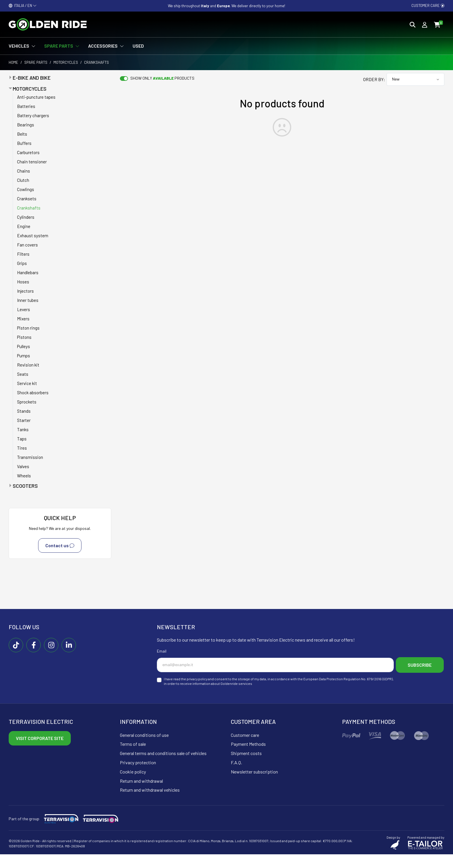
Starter (24, 420)
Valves (23, 466)
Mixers (23, 318)
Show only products (162, 78)
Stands (24, 411)
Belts (22, 134)
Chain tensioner (32, 161)
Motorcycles (65, 62)
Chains (23, 170)
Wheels (24, 475)
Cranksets (26, 198)
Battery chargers (33, 115)
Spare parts (35, 62)
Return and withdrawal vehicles (150, 803)
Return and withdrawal (141, 793)
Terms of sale (133, 757)
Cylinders (25, 217)
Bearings (25, 124)
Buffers (24, 143)
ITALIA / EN (23, 5)
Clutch (23, 180)
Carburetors (28, 152)
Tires (22, 448)
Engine (23, 226)
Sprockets (26, 401)
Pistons (24, 337)
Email (161, 651)
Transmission (30, 457)
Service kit (27, 383)
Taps (22, 438)
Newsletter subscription (254, 784)
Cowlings (25, 189)
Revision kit (28, 364)
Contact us (59, 545)
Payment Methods (248, 757)
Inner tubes (27, 300)
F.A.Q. (236, 775)
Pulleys (23, 346)
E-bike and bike (32, 77)
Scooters (25, 486)
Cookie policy (133, 784)
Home (13, 62)
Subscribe (186, 678)
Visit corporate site (40, 751)
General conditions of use (144, 747)
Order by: (374, 79)
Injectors (25, 291)
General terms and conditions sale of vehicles (163, 766)
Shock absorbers (33, 392)
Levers (23, 309)
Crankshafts (28, 207)
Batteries (26, 106)
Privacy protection (138, 775)
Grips (22, 263)
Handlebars (27, 272)
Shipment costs (246, 766)
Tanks (23, 429)
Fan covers (27, 244)
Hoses (23, 281)
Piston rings (28, 327)
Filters (23, 254)
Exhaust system (32, 235)
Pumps (23, 355)
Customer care (427, 5)
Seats (22, 374)
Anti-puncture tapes (36, 97)
